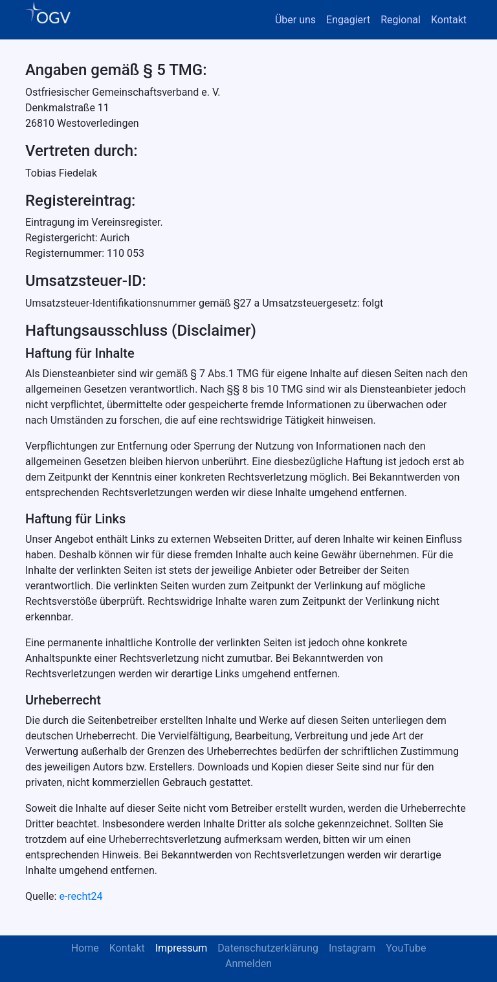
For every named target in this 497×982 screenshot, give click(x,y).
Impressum (181, 948)
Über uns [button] (295, 20)
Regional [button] (401, 20)
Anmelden (248, 963)
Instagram (352, 948)
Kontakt (449, 20)
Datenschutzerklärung (267, 948)
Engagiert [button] (348, 20)
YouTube (406, 948)
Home (85, 948)
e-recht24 (80, 896)
